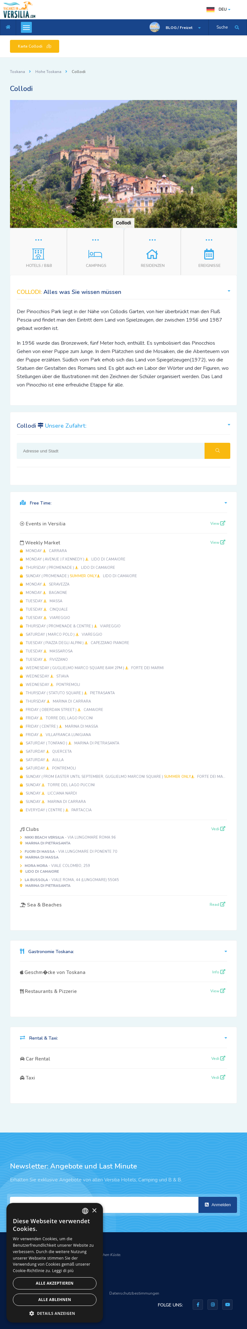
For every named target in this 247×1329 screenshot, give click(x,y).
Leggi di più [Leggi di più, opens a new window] (63, 1270)
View (217, 523)
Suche (222, 27)
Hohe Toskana (48, 71)
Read (217, 904)
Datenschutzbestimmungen (134, 1293)
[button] (231, 106)
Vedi (218, 829)
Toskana (17, 71)
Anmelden (218, 1204)
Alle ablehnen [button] (54, 1299)
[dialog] (54, 1263)
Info (218, 972)
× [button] (94, 1210)
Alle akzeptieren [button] (55, 1283)
